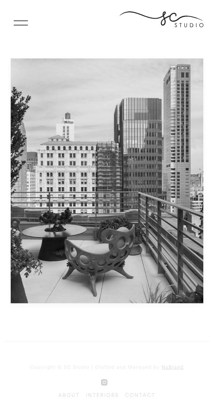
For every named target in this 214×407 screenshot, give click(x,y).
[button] (21, 23)
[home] (163, 19)
